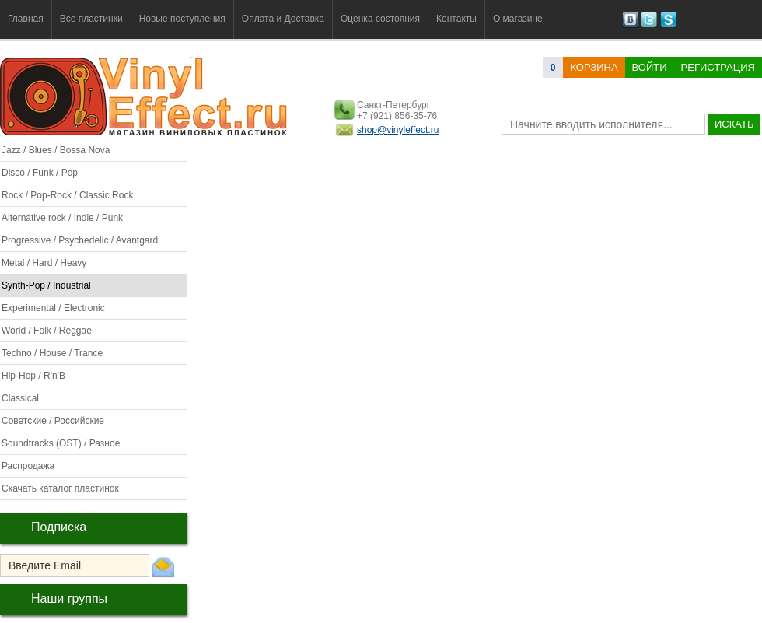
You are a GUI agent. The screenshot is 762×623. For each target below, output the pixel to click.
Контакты (456, 18)
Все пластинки (91, 18)
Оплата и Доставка (283, 18)
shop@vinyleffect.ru (398, 129)
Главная (26, 18)
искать (734, 124)
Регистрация (718, 67)
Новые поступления (182, 18)
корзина (593, 67)
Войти (649, 67)
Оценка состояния (380, 18)
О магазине (518, 18)
